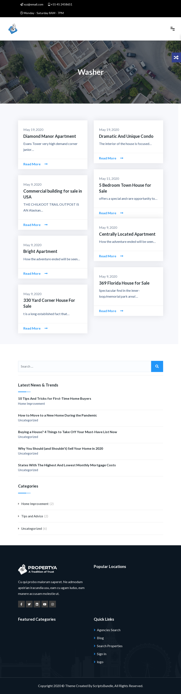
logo (100, 662)
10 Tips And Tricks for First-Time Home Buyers (54, 398)
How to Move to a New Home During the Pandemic (57, 415)
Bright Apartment (39, 251)
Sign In (101, 654)
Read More (35, 164)
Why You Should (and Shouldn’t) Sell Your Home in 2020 (60, 448)
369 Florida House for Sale (123, 282)
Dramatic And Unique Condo (124, 136)
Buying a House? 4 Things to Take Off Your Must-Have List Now (67, 432)
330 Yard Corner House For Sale (52, 300)
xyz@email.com (31, 4)
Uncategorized (28, 420)
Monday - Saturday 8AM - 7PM (42, 13)
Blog (100, 638)
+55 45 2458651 (60, 4)
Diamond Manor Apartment (48, 136)
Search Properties (110, 646)
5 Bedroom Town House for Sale (128, 185)
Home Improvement (31, 403)
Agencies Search (108, 630)
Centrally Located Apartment (125, 233)
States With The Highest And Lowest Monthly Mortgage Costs (67, 465)
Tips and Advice (32, 516)
